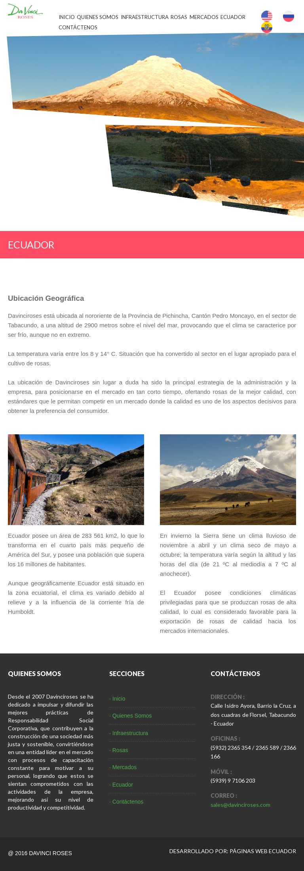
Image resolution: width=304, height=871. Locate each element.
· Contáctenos (126, 801)
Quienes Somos (97, 17)
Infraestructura (145, 17)
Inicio (67, 17)
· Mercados (123, 767)
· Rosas (118, 750)
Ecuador (232, 17)
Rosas (179, 17)
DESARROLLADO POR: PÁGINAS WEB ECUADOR (232, 851)
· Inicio (117, 698)
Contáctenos (78, 27)
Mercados (204, 17)
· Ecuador (121, 784)
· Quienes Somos (130, 715)
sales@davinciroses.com (240, 804)
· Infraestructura (128, 733)
